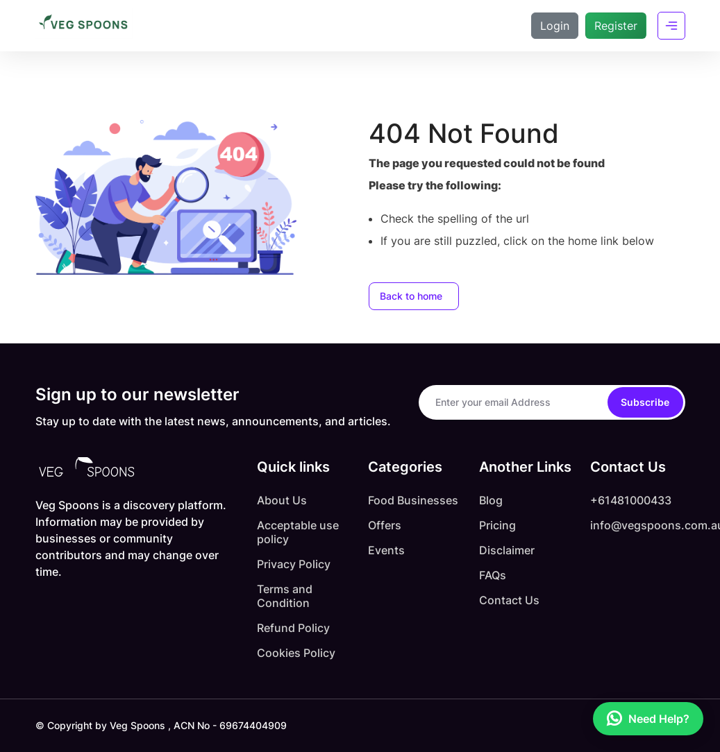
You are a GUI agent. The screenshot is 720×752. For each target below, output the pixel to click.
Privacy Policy (293, 564)
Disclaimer (507, 550)
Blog (491, 500)
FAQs (492, 575)
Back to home (411, 296)
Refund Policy (293, 628)
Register (615, 26)
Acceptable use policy (298, 532)
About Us (282, 500)
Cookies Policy (296, 653)
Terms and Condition (284, 596)
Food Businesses (413, 500)
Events (386, 550)
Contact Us (509, 600)
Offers (384, 525)
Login (554, 26)
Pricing (497, 525)
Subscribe (645, 402)
